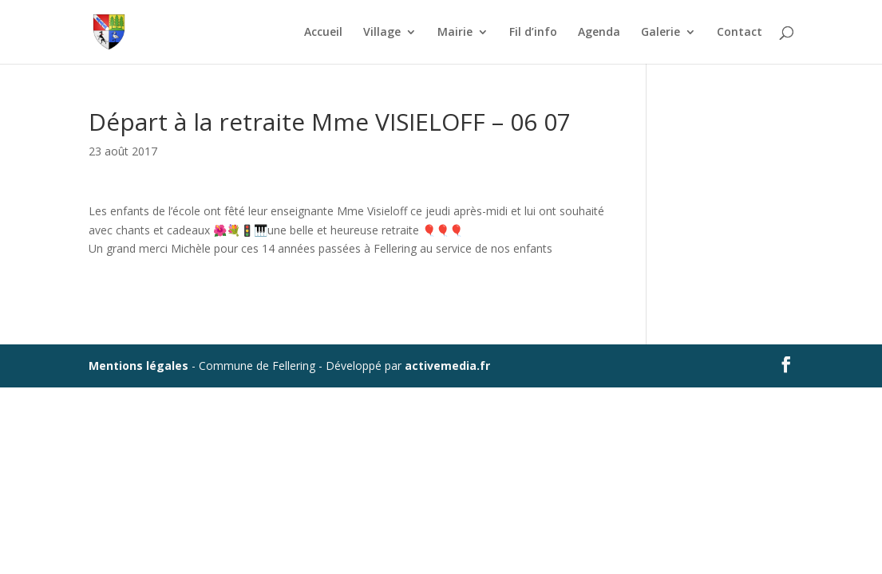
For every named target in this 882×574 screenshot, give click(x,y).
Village (382, 32)
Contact (739, 32)
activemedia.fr (447, 365)
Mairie (455, 32)
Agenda (599, 32)
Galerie (660, 32)
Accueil (323, 32)
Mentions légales (138, 365)
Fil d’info (533, 32)
